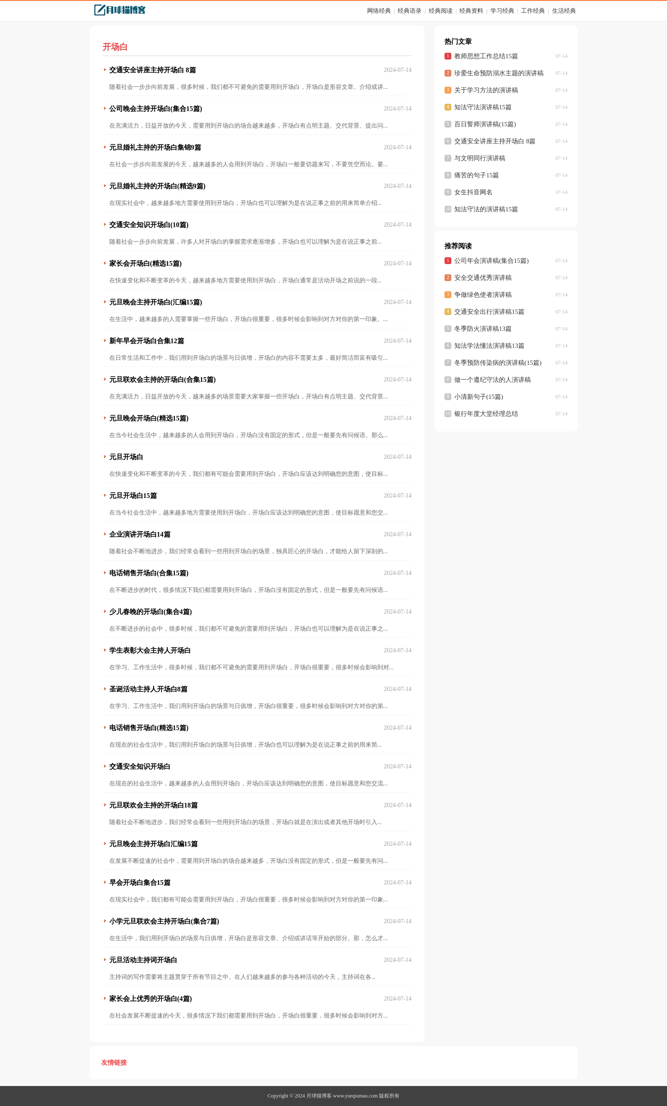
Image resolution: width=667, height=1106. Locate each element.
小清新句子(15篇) (478, 396)
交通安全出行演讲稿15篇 (489, 311)
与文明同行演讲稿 (479, 158)
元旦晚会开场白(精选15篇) (149, 418)
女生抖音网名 (473, 192)
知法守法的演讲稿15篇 (486, 209)
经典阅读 (441, 11)
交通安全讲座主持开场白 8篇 (152, 70)
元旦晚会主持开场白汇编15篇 (153, 843)
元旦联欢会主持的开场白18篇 (153, 805)
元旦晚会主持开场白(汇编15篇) (155, 302)
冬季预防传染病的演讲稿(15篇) (498, 362)
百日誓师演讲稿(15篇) (485, 124)
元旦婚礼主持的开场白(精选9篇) (157, 186)
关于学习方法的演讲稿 (486, 90)
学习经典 (502, 11)
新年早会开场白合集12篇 (146, 340)
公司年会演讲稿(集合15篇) (491, 260)
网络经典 (379, 11)
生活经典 (564, 11)
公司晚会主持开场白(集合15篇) (155, 108)
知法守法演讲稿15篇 (483, 107)
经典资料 (471, 11)
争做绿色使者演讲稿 (483, 294)
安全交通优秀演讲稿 (483, 277)
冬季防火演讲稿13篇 (483, 328)
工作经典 (533, 11)
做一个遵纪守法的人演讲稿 (492, 379)
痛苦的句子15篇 (476, 175)
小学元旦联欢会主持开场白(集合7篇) (164, 921)
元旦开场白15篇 (133, 495)
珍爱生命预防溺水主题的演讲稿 (499, 73)
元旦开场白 (126, 457)
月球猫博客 (319, 1096)
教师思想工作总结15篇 (486, 56)
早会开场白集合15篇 (140, 882)
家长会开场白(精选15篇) (145, 263)
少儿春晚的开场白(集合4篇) (150, 611)
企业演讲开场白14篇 (140, 534)
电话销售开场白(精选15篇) (149, 727)
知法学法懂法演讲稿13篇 (489, 345)
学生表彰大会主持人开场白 (150, 650)
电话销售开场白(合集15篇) (149, 573)
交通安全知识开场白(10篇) (149, 224)
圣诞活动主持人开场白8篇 (148, 689)
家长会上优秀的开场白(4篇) (150, 998)
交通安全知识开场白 (140, 766)
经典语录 (410, 11)
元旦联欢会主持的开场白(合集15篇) (162, 379)
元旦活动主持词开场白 (143, 960)
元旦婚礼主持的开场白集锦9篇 (155, 147)
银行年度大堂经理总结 (486, 413)
